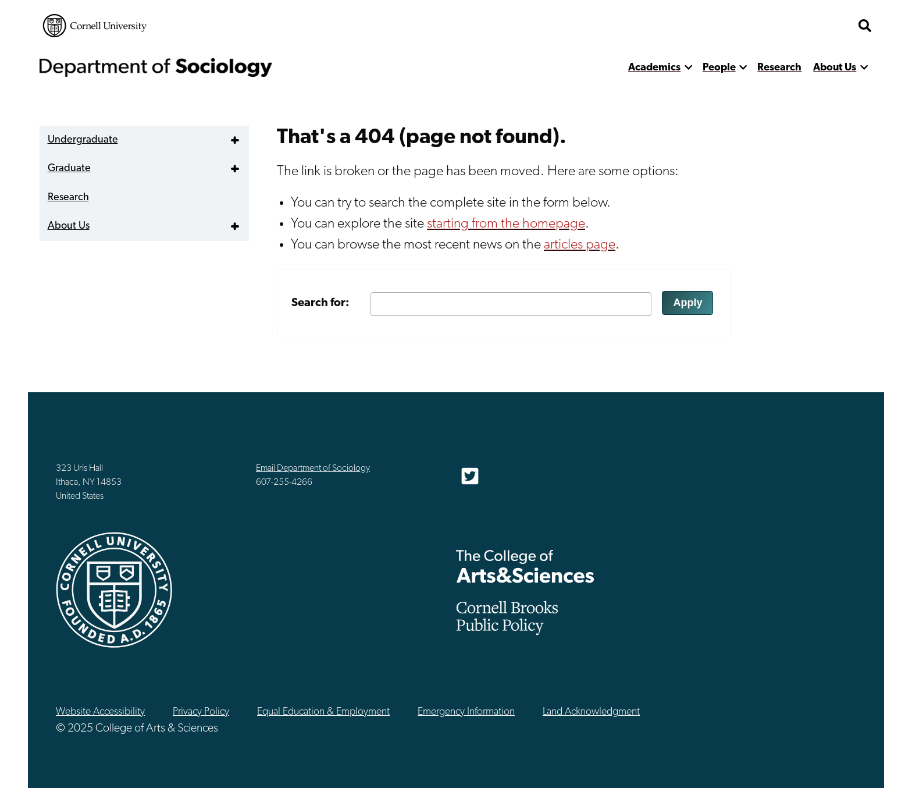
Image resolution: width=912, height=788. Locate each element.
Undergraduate (83, 139)
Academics (654, 67)
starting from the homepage (506, 224)
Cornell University (95, 25)
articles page (579, 245)
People (719, 67)
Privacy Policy (201, 712)
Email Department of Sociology (313, 468)
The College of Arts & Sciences (525, 566)
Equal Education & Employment (323, 712)
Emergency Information (466, 712)
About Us (834, 67)
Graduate (69, 168)
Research (779, 67)
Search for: (320, 303)
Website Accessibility (100, 712)
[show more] (688, 68)
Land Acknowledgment (591, 712)
